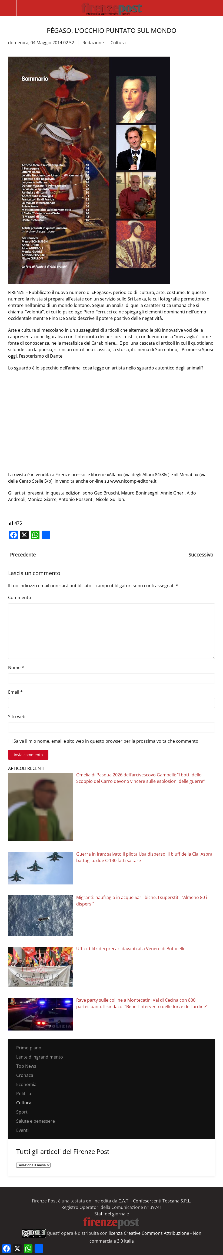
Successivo (200, 554)
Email (15, 692)
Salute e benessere (35, 1121)
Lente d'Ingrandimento (39, 1057)
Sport (22, 1112)
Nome (16, 667)
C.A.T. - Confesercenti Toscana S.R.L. (154, 1201)
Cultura (118, 43)
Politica (23, 1094)
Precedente (23, 554)
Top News (26, 1066)
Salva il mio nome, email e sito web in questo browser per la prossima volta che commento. (103, 741)
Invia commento (28, 754)
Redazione (93, 43)
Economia (26, 1084)
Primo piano (28, 1048)
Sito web (16, 717)
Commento (19, 597)
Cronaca (24, 1075)
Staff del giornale (111, 1214)
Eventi (22, 1130)
